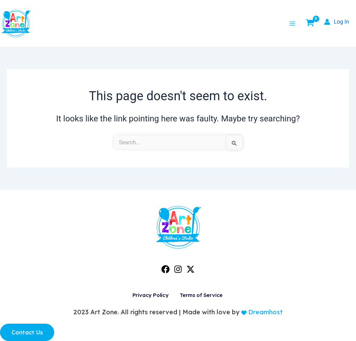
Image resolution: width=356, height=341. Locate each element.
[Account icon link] (336, 21)
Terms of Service (199, 295)
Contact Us (27, 332)
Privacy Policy (150, 295)
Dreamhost (264, 312)
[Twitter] (190, 269)
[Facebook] (165, 269)
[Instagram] (178, 269)
